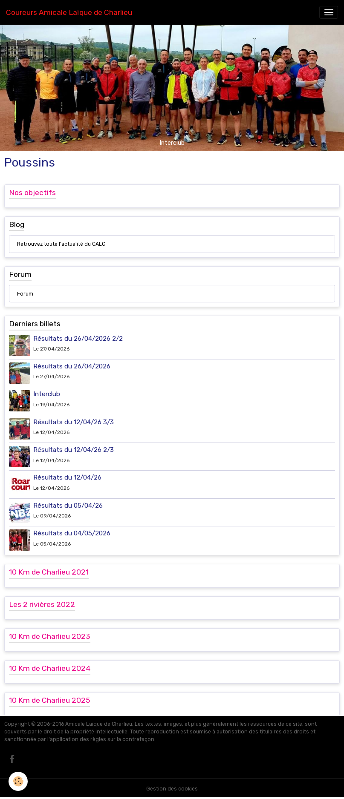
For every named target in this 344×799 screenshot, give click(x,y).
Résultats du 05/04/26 (68, 505)
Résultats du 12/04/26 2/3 (73, 450)
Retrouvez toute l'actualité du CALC (61, 244)
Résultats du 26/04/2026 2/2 (78, 338)
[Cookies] (18, 781)
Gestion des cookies (172, 789)
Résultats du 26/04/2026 (71, 366)
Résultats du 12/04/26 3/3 (73, 422)
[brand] (69, 12)
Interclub (46, 394)
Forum (25, 294)
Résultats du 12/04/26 (67, 477)
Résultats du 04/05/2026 (71, 533)
